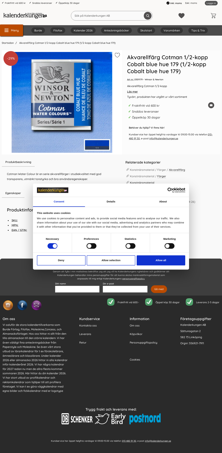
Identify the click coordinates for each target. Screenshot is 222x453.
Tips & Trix (198, 30)
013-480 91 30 (129, 440)
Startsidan (8, 42)
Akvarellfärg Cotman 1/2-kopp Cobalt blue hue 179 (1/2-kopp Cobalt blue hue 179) (67, 42)
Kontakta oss (88, 325)
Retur (82, 342)
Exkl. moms (191, 3)
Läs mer (132, 91)
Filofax (57, 30)
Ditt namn (60, 283)
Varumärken (172, 30)
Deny (61, 260)
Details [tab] (111, 201)
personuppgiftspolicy (133, 278)
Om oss (135, 325)
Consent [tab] (59, 201)
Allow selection (110, 260)
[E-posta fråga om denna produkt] (211, 105)
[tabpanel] (62, 173)
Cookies (135, 359)
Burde (38, 30)
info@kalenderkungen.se (163, 138)
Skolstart (146, 30)
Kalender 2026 (83, 30)
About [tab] (163, 201)
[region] (62, 162)
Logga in (211, 3)
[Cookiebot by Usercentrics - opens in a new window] (170, 190)
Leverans (85, 334)
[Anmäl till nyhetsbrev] (159, 289)
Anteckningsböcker (116, 30)
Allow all (161, 260)
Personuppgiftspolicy (143, 342)
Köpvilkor (136, 334)
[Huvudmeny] (11, 30)
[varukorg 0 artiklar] (214, 16)
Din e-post (108, 283)
